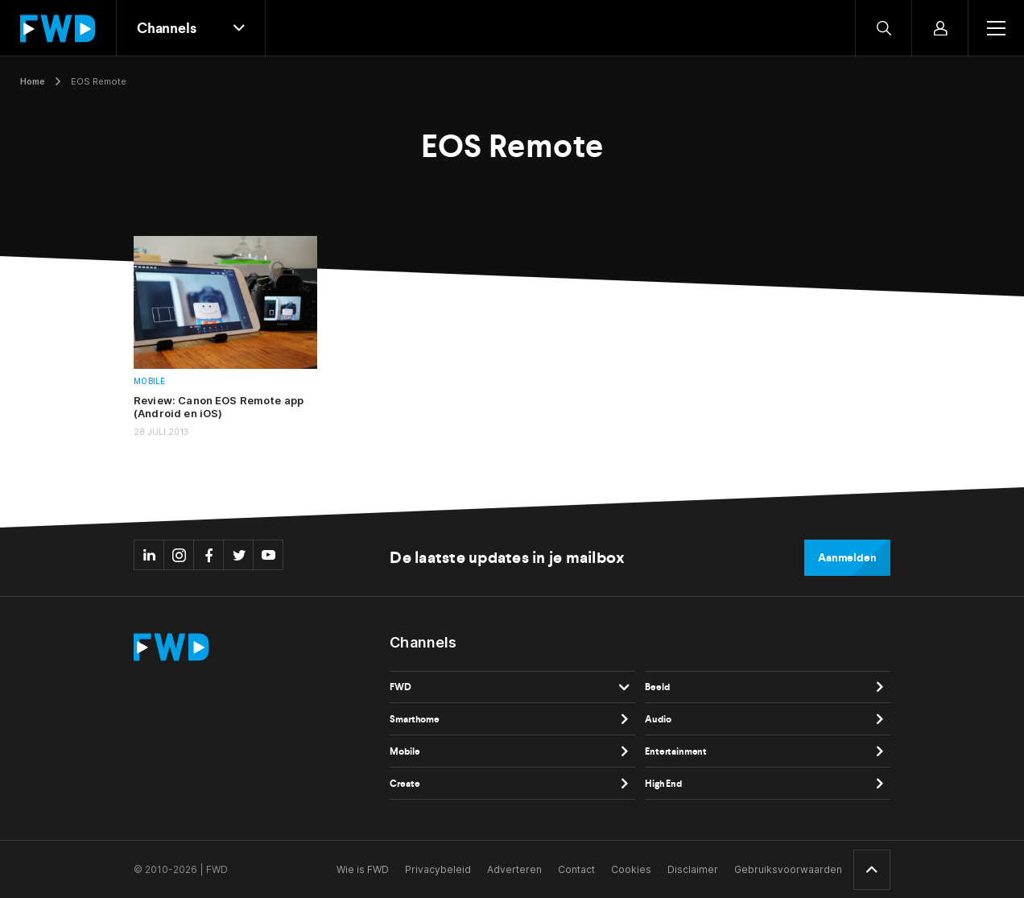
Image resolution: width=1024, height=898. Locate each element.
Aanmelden (847, 557)
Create (404, 783)
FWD (400, 687)
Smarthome (415, 719)
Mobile (150, 381)
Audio (658, 719)
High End (663, 783)
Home (32, 81)
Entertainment (676, 751)
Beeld (657, 687)
